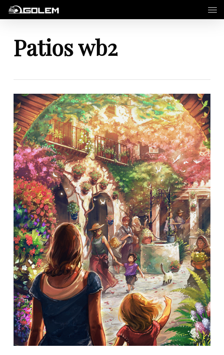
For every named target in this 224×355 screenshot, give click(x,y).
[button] (212, 10)
